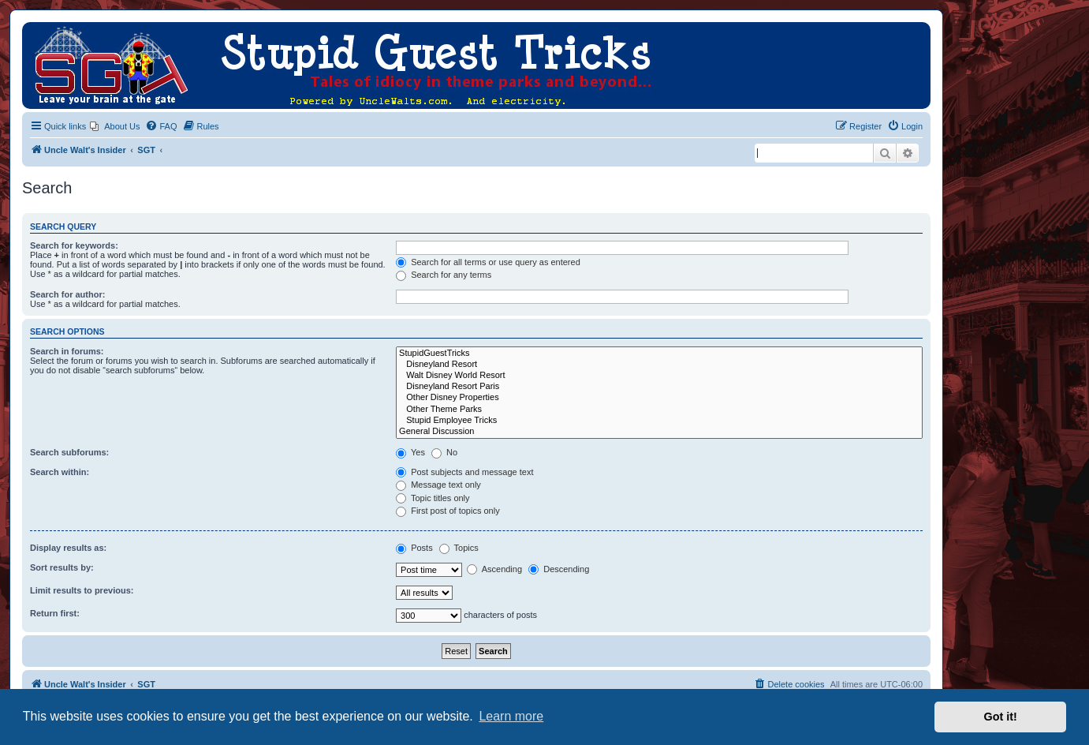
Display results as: (68, 547)
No (444, 452)
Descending (558, 569)
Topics (459, 547)
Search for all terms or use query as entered (488, 262)
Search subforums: (69, 452)
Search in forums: (67, 351)
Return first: (55, 613)
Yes (410, 452)
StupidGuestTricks (659, 353)
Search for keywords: (74, 245)
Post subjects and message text (464, 472)
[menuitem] (115, 126)
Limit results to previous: (81, 590)
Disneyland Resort (659, 364)
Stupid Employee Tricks (659, 420)
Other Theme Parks (659, 409)
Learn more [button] (511, 716)
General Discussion (659, 431)
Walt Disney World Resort (659, 375)
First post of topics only (448, 510)
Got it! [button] (1000, 716)
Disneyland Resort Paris (659, 386)
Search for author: (67, 294)
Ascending (494, 569)
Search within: (59, 472)
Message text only (438, 484)
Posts (414, 547)
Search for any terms (443, 274)
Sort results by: (62, 567)
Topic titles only (432, 498)
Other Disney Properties (659, 397)
